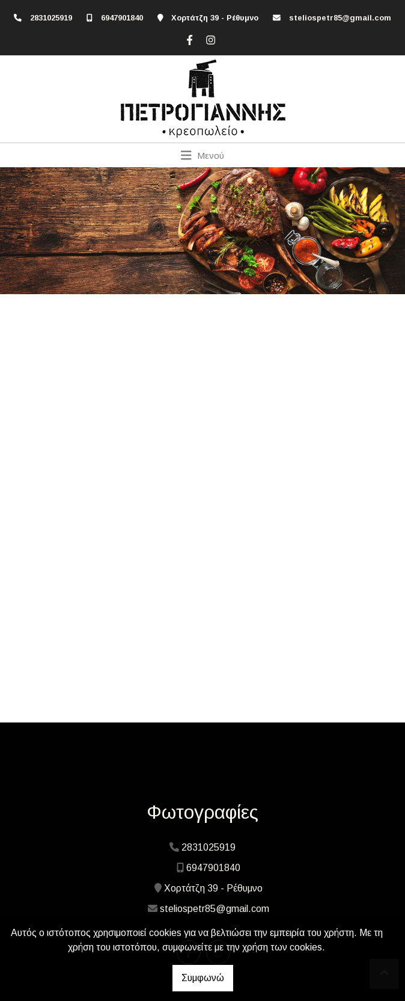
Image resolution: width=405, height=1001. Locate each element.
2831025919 (51, 17)
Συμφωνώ (202, 978)
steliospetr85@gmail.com (340, 17)
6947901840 (122, 17)
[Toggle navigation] (203, 155)
